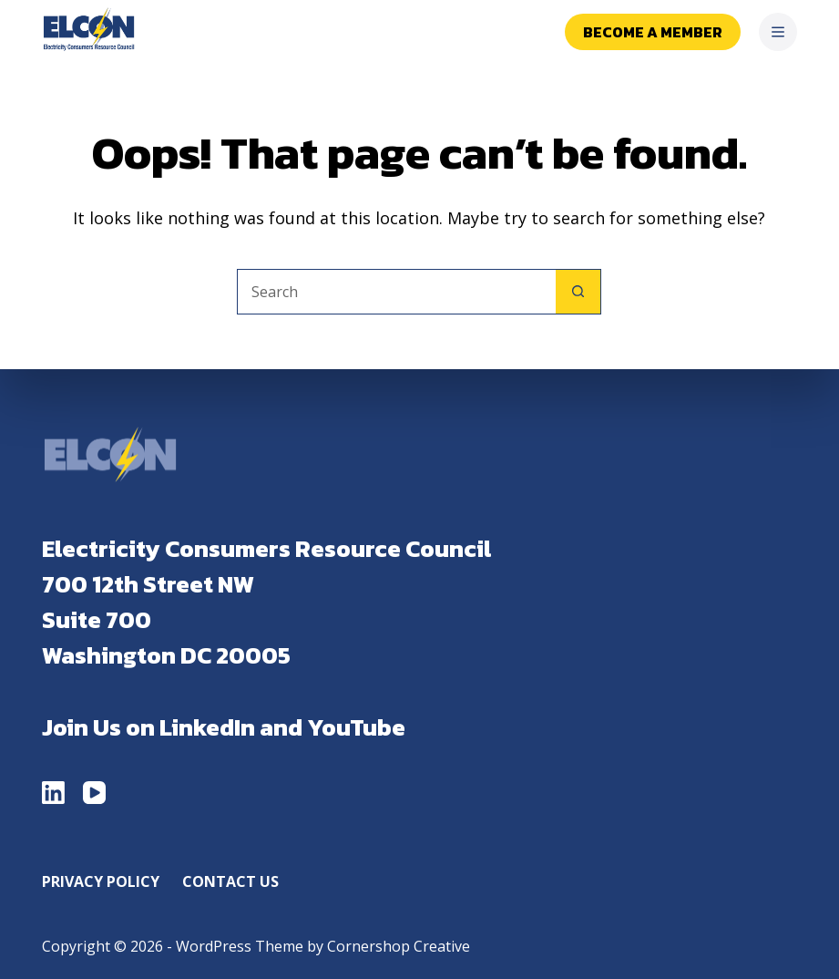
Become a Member (652, 32)
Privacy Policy (100, 881)
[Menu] (778, 32)
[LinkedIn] (53, 792)
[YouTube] (94, 792)
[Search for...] (396, 291)
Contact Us (230, 881)
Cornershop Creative (398, 946)
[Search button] (578, 291)
